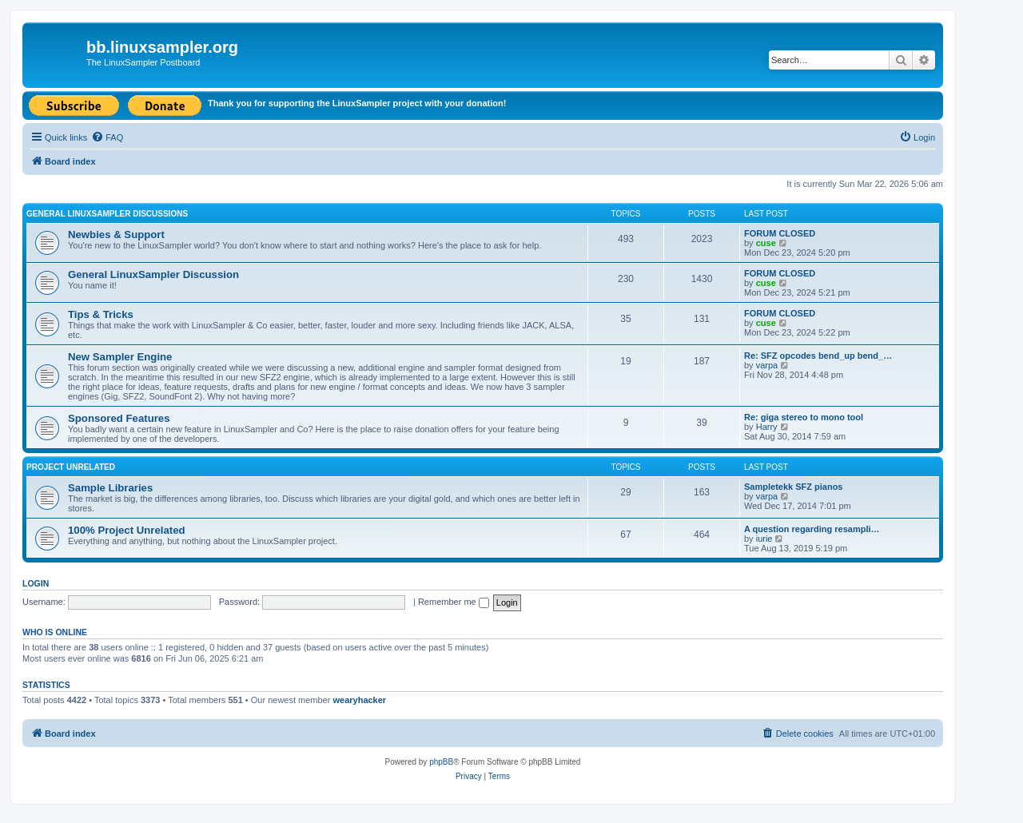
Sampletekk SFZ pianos (793, 486)
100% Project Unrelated (126, 530)
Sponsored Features (119, 418)
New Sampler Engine (120, 357)
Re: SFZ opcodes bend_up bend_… (818, 355)
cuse (766, 243)
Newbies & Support (116, 235)
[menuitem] (107, 137)
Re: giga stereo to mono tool (803, 417)
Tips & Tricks (100, 314)
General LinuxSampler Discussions (107, 213)
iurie (764, 538)
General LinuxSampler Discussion (153, 274)
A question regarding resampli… (812, 529)
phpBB (441, 761)
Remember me (453, 601)
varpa (767, 365)
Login (35, 583)
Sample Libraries (110, 488)
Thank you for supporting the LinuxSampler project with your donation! (357, 103)
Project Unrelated (70, 467)
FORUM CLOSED (779, 233)
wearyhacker (359, 700)
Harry (767, 426)
